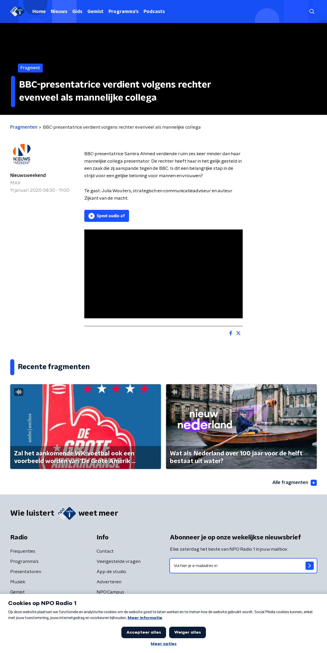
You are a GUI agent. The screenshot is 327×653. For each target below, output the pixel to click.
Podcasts (154, 11)
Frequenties (22, 551)
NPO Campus (110, 592)
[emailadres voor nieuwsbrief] (243, 566)
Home (39, 11)
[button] (312, 11)
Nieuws (59, 11)
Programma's (123, 11)
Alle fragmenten (294, 483)
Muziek (17, 582)
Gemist (95, 11)
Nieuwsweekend (28, 175)
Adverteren (109, 582)
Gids (77, 11)
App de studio (111, 572)
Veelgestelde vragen (119, 561)
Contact (105, 551)
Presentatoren (25, 572)
